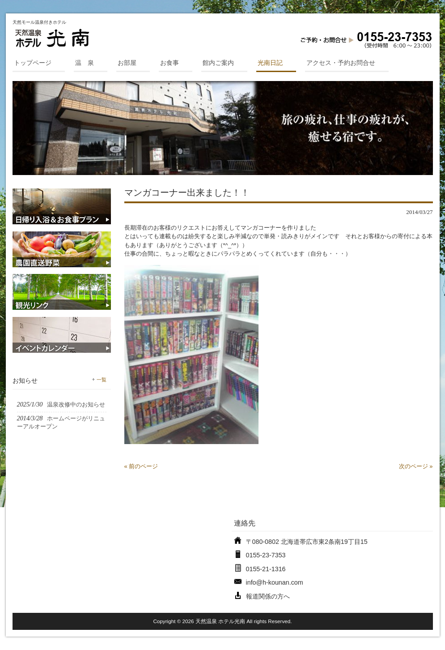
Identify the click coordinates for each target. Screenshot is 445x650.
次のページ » (416, 466)
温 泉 (84, 62)
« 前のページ (141, 466)
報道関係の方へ (268, 596)
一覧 (101, 379)
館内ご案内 (218, 62)
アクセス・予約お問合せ (340, 62)
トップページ (32, 62)
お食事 (169, 62)
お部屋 (127, 62)
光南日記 (270, 62)
